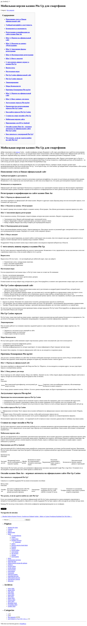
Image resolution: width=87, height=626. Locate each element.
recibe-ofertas (12, 568)
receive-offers (15, 550)
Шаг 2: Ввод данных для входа (17, 99)
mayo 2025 (11, 595)
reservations (14, 552)
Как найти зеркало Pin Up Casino (18, 112)
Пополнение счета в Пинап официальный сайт (16, 20)
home (9, 534)
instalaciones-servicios (14, 560)
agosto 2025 (11, 590)
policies (13, 548)
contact (13, 537)
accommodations (16, 535)
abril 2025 (11, 596)
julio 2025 (11, 592)
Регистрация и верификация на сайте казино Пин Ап (18, 33)
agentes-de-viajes (13, 527)
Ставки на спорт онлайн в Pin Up (18, 116)
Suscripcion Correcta (14, 579)
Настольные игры (12, 71)
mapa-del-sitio (12, 561)
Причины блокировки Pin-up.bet (18, 90)
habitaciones (11, 532)
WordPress (23, 623)
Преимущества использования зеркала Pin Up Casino (17, 107)
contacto (10, 529)
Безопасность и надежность (16, 28)
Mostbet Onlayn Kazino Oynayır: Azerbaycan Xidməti (17, 516)
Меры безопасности (13, 86)
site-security (14, 553)
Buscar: (6, 519)
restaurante (11, 573)
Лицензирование (12, 82)
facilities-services (16, 540)
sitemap (13, 555)
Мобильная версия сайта (15, 119)
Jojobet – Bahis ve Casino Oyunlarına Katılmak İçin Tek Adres (53, 516)
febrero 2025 (11, 600)
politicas (10, 564)
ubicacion (10, 581)
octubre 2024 (11, 606)
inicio (9, 558)
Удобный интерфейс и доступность (19, 25)
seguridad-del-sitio (13, 576)
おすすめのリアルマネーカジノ (18, 619)
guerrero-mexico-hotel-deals (19, 545)
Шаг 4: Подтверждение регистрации (19, 55)
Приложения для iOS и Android (17, 123)
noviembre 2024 (12, 605)
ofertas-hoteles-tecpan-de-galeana (17, 563)
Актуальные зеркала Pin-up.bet (17, 103)
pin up (18, 152)
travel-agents (15, 556)
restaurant (18, 542)
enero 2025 (11, 601)
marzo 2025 (11, 598)
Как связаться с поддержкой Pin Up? (19, 134)
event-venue (14, 539)
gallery (13, 543)
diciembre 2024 (12, 603)
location (13, 547)
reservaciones (12, 569)
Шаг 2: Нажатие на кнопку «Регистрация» (16, 44)
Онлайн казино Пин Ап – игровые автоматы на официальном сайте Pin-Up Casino (19, 129)
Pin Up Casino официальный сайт (18, 75)
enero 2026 (11, 588)
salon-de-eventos (13, 574)
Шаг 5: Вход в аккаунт (14, 58)
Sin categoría (10, 10)
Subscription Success (14, 577)
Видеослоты (10, 68)
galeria (10, 531)
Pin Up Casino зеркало (14, 79)
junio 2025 (11, 593)
